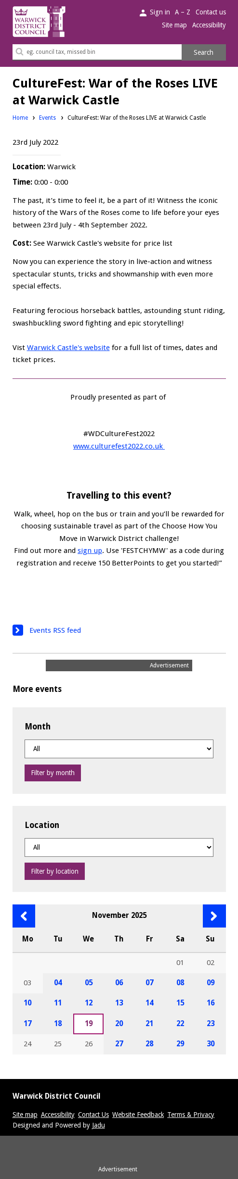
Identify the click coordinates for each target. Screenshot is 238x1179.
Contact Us (93, 1114)
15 (180, 1003)
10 (27, 1003)
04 (58, 982)
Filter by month (53, 773)
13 (119, 1003)
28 (149, 1044)
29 (180, 1044)
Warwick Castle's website (68, 347)
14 (149, 1003)
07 (149, 982)
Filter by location (55, 871)
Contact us (211, 12)
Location (42, 825)
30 (210, 1044)
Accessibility (209, 25)
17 (27, 1023)
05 (89, 982)
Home (20, 117)
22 (180, 1023)
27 (119, 1044)
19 (89, 1023)
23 (210, 1023)
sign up (90, 550)
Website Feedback (138, 1114)
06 (119, 982)
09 (210, 982)
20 (119, 1023)
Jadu (98, 1125)
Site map (174, 25)
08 (180, 982)
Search (203, 52)
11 (58, 1003)
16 (210, 1003)
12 (89, 1003)
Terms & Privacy (190, 1114)
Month (38, 726)
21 (149, 1023)
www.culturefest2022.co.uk (119, 446)
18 (58, 1023)
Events (47, 117)
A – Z (182, 12)
